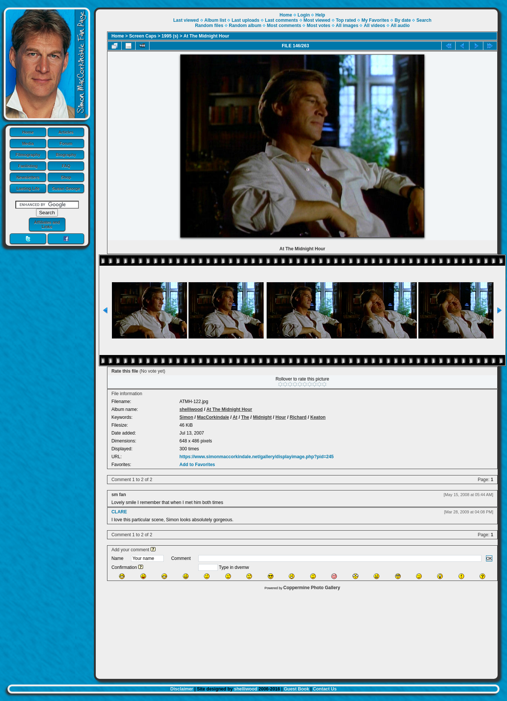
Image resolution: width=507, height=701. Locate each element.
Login (303, 15)
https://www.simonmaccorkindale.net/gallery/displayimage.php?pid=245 (257, 456)
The (245, 417)
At (234, 417)
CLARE (119, 511)
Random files (209, 25)
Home (28, 132)
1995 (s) (169, 36)
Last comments (281, 20)
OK (489, 558)
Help (320, 15)
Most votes (318, 25)
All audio (400, 25)
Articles (66, 132)
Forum (66, 143)
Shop (66, 177)
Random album (245, 25)
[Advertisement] (297, 632)
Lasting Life (27, 188)
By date (403, 20)
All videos (374, 25)
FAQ (66, 166)
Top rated (346, 20)
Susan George (66, 188)
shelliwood (191, 409)
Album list (215, 20)
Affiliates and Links (47, 224)
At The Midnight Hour (206, 36)
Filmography (27, 154)
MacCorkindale (213, 417)
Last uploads (246, 20)
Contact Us (324, 689)
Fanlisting (28, 166)
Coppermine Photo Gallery (311, 587)
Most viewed (316, 20)
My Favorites (375, 20)
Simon (186, 417)
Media (28, 143)
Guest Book (296, 689)
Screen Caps (143, 36)
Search (424, 20)
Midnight (262, 417)
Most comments (284, 25)
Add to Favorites (197, 464)
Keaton (318, 417)
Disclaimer (182, 689)
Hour (281, 417)
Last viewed (186, 20)
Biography (66, 154)
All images (347, 25)
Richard (298, 417)
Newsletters (27, 177)
